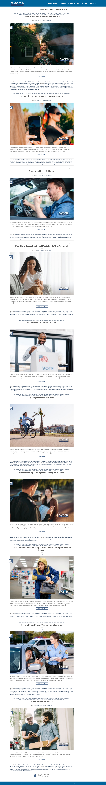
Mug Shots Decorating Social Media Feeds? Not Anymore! (41, 246)
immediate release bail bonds (17, 86)
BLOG (78, 3)
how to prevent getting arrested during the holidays (25, 616)
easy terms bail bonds (46, 84)
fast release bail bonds (51, 162)
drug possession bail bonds (61, 312)
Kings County (49, 13)
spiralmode (48, 20)
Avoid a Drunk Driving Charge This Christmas (41, 625)
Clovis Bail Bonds (30, 13)
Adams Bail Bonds (18, 93)
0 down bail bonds (48, 83)
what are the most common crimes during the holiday (27, 694)
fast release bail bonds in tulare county (61, 84)
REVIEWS (84, 3)
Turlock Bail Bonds (59, 14)
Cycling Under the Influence (41, 398)
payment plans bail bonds (49, 86)
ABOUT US (56, 3)
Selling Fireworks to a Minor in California (41, 16)
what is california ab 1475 (43, 314)
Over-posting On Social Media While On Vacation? (41, 96)
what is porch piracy (27, 770)
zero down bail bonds (50, 239)
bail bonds (58, 236)
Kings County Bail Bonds (62, 93)
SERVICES (63, 3)
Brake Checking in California (41, 171)
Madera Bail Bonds (58, 13)
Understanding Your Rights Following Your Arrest (41, 473)
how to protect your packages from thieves (45, 769)
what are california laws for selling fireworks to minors (25, 87)
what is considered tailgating (64, 237)
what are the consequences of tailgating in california (44, 237)
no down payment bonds (26, 237)
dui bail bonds (31, 162)
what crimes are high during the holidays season (41, 618)
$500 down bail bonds (50, 236)
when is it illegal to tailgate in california (36, 239)
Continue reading (42, 77)
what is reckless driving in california (18, 239)
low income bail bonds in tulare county (34, 86)
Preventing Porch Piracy (42, 701)
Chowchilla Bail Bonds (19, 13)
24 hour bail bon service (59, 766)
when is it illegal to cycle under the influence (24, 465)
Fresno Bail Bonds (40, 13)
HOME (50, 3)
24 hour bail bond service (59, 83)
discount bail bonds (36, 84)
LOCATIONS (72, 3)
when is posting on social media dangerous (57, 164)
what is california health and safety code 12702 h (28, 89)
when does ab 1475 (53, 314)
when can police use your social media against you (35, 164)
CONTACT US (92, 3)
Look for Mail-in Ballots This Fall (41, 323)
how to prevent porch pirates (27, 769)
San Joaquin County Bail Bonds (31, 14)
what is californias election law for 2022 (59, 389)
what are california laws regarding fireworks (48, 87)
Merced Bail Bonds (62, 81)
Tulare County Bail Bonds (47, 14)
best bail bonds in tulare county (23, 84)
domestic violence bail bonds (20, 162)
